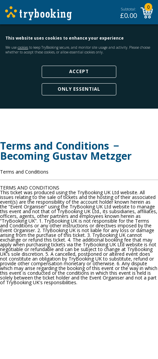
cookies (23, 47)
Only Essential (79, 89)
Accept (79, 71)
